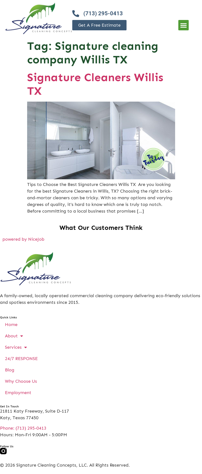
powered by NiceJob (23, 239)
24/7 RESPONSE (21, 358)
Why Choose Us (21, 381)
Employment (18, 392)
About (14, 336)
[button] (183, 25)
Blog (9, 370)
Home (11, 324)
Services (16, 347)
